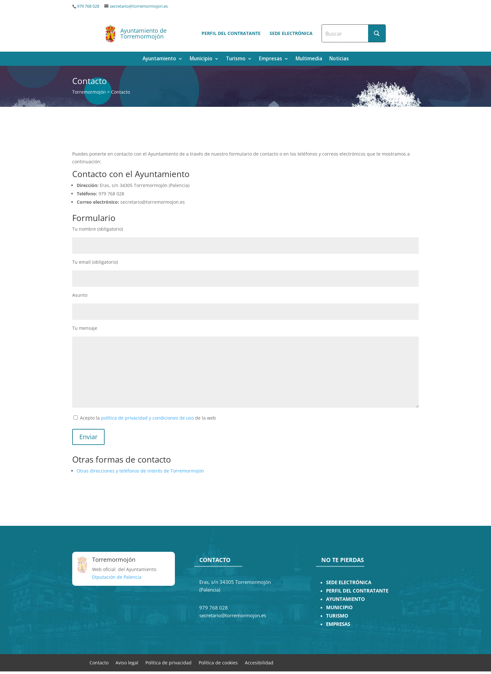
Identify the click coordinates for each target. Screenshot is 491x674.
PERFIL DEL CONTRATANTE (357, 590)
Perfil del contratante (231, 33)
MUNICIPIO (339, 607)
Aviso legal (127, 662)
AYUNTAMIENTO (345, 599)
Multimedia (309, 59)
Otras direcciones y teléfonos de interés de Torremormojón (140, 471)
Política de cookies (218, 662)
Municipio (201, 59)
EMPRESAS (338, 624)
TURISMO (337, 615)
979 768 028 (88, 6)
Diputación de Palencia (117, 577)
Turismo (236, 59)
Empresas (270, 59)
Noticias (339, 59)
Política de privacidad (168, 662)
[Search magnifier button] (376, 33)
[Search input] (345, 33)
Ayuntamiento (159, 59)
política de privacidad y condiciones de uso (147, 418)
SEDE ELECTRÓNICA (348, 582)
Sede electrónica (291, 33)
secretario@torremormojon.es (139, 6)
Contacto (99, 662)
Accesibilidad (259, 662)
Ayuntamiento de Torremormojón (143, 33)
